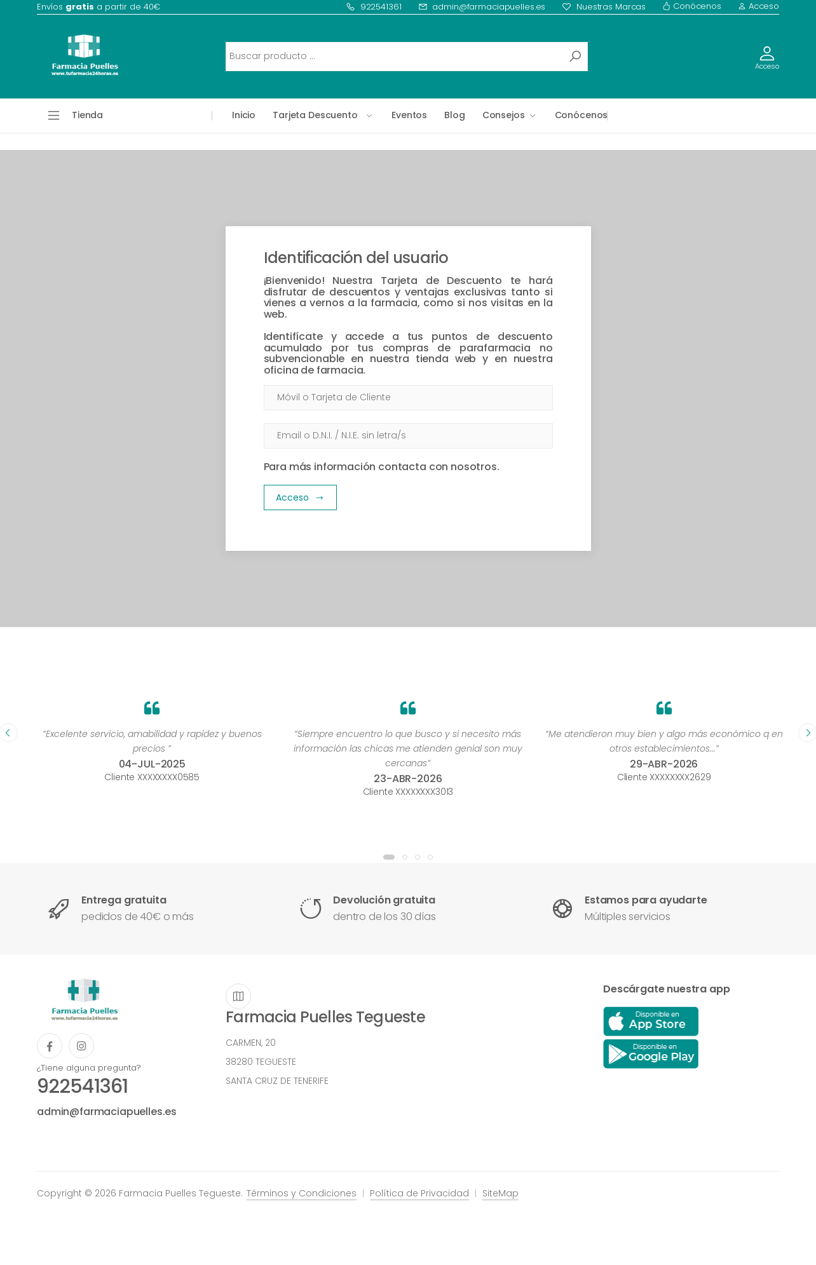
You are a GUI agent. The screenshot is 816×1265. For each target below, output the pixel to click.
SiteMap (500, 1193)
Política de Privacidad (419, 1193)
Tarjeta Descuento (315, 115)
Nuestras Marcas (604, 7)
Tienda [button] (87, 115)
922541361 (374, 7)
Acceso (758, 6)
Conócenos (691, 6)
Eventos (409, 115)
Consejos (503, 115)
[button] (388, 857)
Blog (454, 115)
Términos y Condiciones (302, 1193)
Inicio (243, 115)
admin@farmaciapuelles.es (482, 7)
